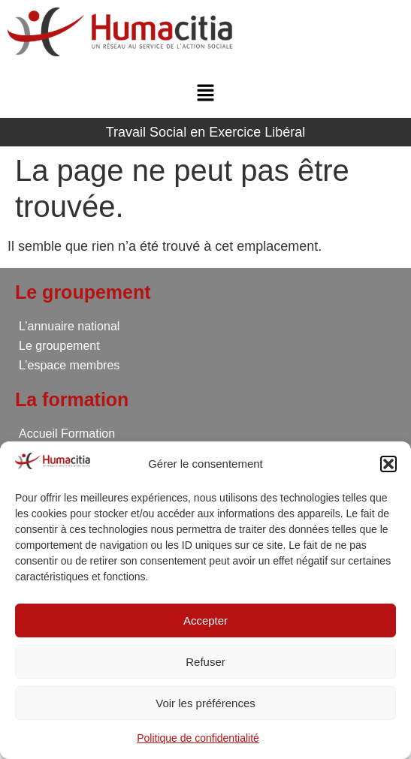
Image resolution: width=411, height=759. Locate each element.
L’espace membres (69, 365)
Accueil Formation (67, 433)
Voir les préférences (205, 703)
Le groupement (59, 345)
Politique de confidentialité (198, 738)
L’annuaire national (69, 326)
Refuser (205, 661)
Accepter (205, 620)
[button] (388, 463)
